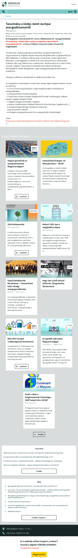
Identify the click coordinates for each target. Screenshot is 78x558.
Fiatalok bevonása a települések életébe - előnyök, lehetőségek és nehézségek (32, 461)
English (74, 4)
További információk (29, 549)
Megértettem (39, 555)
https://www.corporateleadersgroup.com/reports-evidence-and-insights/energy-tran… (38, 122)
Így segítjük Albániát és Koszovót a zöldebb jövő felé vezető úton (33, 486)
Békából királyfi (14, 511)
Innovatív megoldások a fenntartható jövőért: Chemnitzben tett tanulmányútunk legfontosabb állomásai (38, 506)
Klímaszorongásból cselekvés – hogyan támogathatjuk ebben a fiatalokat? (31, 465)
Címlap (8, 16)
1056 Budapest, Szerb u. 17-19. (18, 528)
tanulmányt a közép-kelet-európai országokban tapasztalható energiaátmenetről (32, 42)
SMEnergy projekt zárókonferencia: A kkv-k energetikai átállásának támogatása (33, 453)
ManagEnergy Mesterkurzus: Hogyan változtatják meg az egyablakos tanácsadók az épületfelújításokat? (39, 497)
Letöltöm (23, 196)
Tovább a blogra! (39, 517)
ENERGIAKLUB (11, 4)
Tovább (40, 434)
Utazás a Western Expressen (19, 502)
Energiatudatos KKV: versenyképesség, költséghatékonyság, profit (28, 457)
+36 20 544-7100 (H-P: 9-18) (17, 533)
